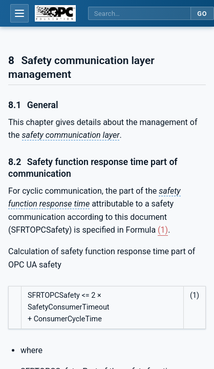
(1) (163, 230)
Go (202, 13)
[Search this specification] (139, 13)
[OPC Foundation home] (55, 13)
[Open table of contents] (19, 13)
